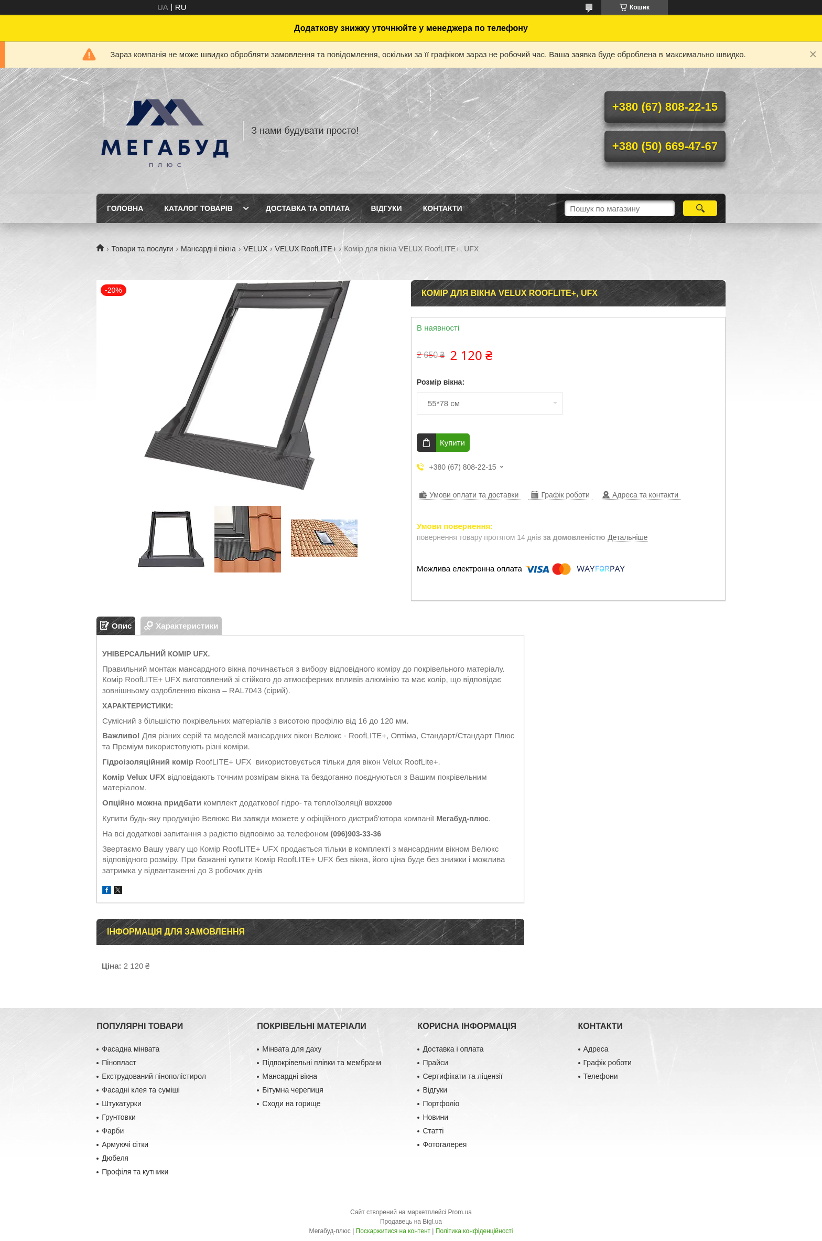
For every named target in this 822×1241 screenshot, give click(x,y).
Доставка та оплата (308, 208)
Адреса (596, 1049)
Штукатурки (121, 1103)
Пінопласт (119, 1062)
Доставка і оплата (453, 1049)
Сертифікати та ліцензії (462, 1076)
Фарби (113, 1131)
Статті (433, 1131)
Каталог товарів (198, 208)
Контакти (442, 208)
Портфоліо (441, 1103)
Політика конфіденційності (474, 1231)
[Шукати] (700, 208)
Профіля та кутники (135, 1172)
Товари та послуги (142, 249)
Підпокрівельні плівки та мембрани (321, 1062)
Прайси (435, 1062)
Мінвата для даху (291, 1049)
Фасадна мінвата (130, 1049)
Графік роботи (607, 1062)
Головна (125, 208)
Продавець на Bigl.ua (411, 1221)
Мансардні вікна (208, 249)
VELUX (255, 249)
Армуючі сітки (125, 1144)
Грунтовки (119, 1117)
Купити (452, 442)
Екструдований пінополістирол (154, 1076)
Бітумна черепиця (292, 1090)
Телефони (600, 1076)
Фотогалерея (445, 1144)
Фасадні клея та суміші (141, 1090)
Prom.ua (460, 1212)
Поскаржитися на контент (393, 1231)
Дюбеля (115, 1158)
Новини (435, 1117)
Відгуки (386, 208)
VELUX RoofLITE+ (306, 249)
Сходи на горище (291, 1103)
